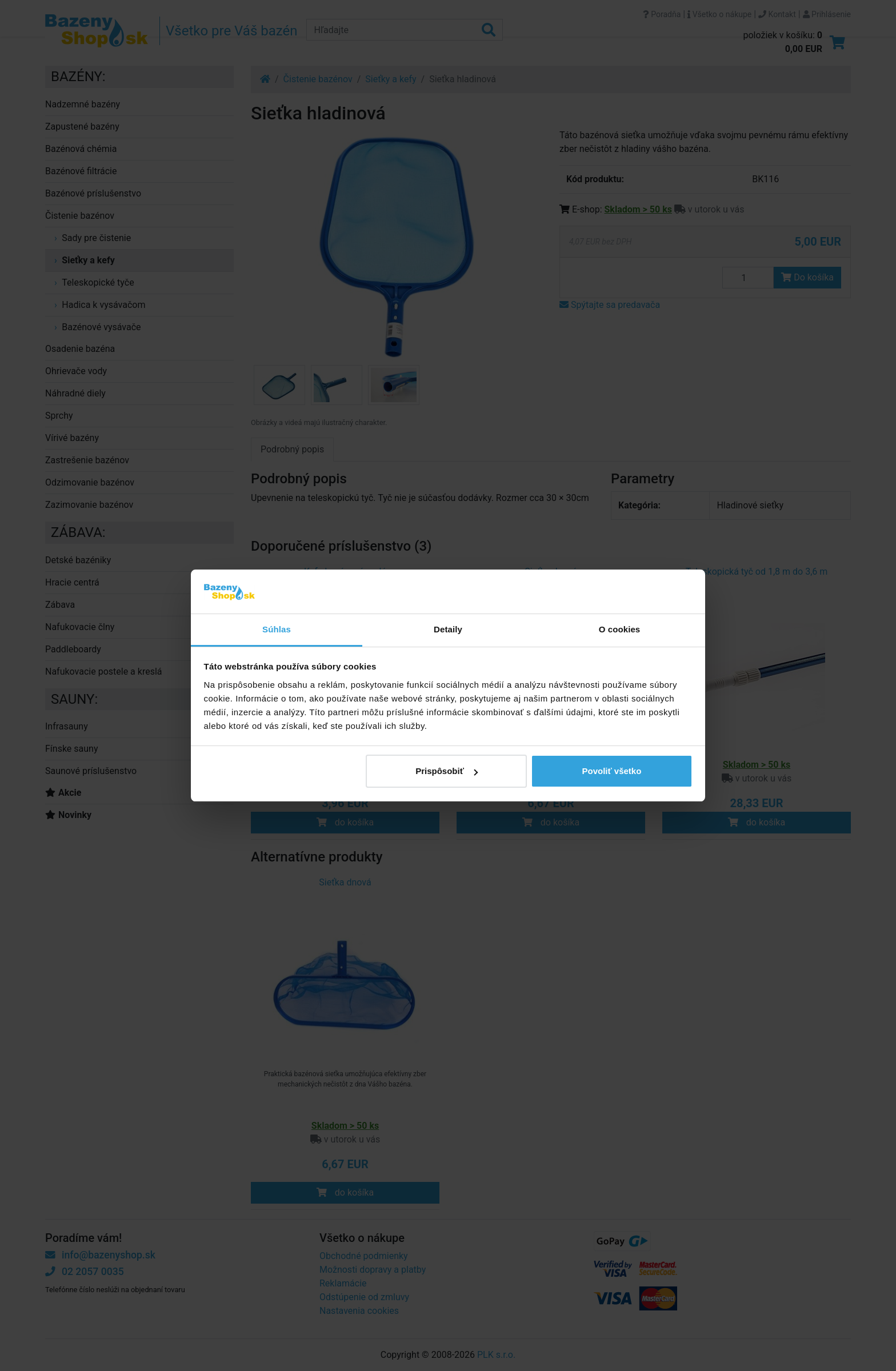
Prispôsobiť (446, 771)
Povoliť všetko (611, 771)
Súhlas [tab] (276, 629)
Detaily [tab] (448, 629)
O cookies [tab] (620, 629)
